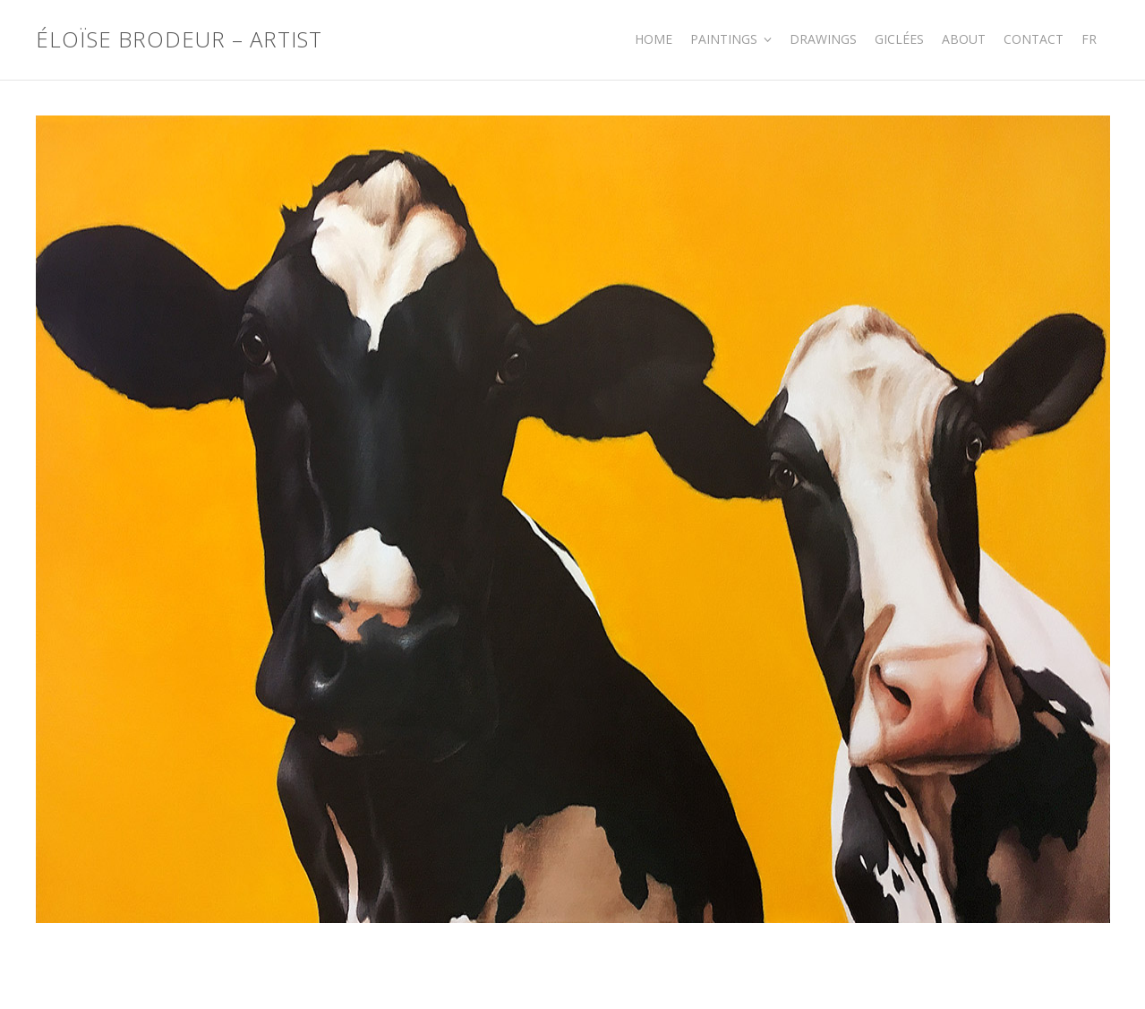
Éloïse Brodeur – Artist (179, 39)
